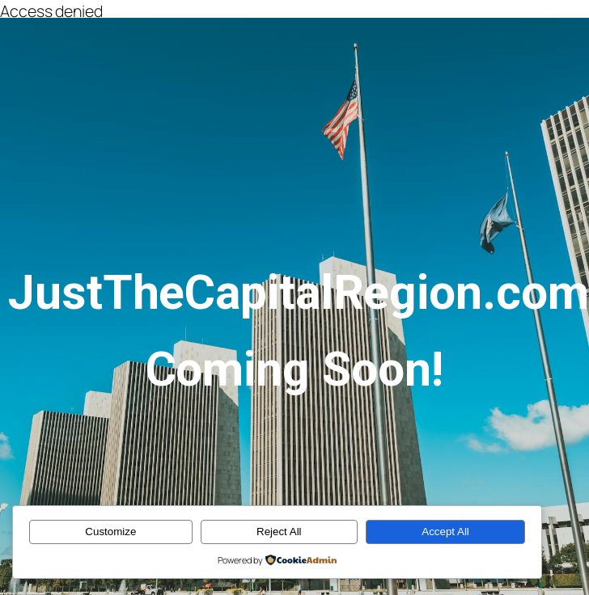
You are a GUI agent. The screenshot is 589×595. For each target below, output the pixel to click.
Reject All (279, 531)
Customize (110, 531)
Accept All (445, 531)
